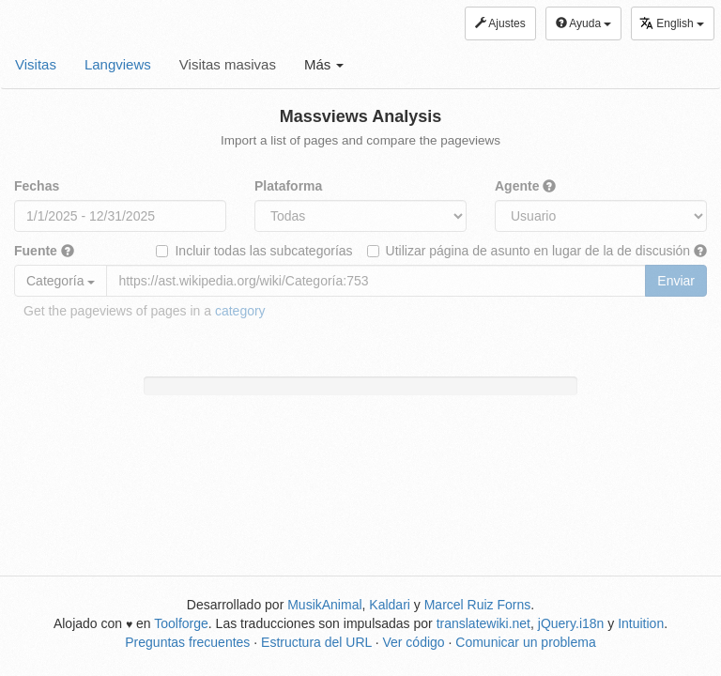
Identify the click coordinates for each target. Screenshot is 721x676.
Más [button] (324, 64)
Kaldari (389, 604)
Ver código (413, 642)
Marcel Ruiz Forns (477, 604)
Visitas (35, 64)
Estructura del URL (316, 642)
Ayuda (584, 23)
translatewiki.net (483, 623)
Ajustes (500, 23)
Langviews (117, 64)
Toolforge (181, 623)
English (671, 23)
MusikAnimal (324, 604)
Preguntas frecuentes (187, 642)
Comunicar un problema (525, 642)
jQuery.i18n (571, 623)
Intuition (641, 623)
